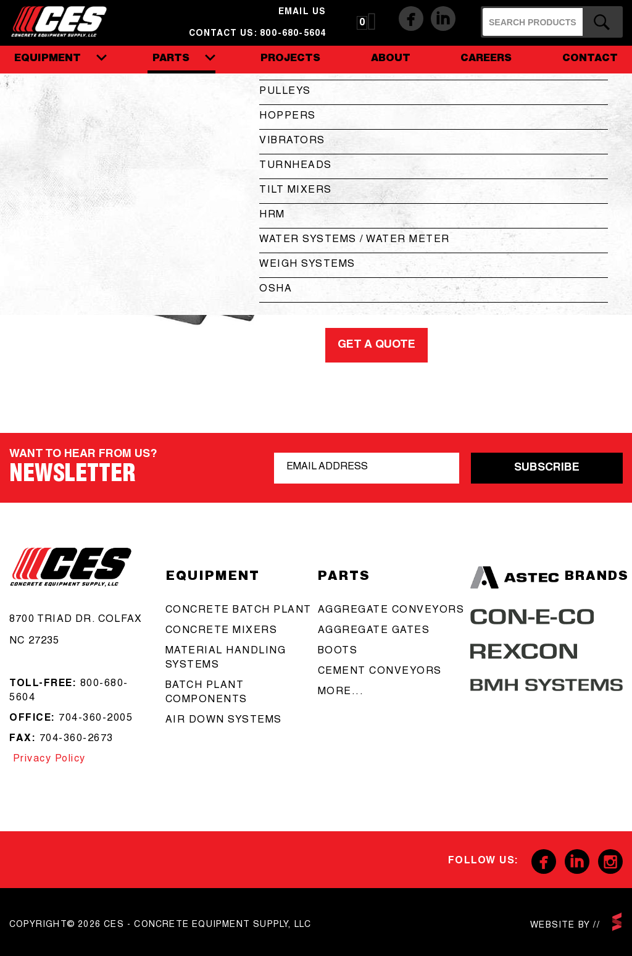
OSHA (275, 290)
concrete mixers (221, 631)
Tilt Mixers (295, 191)
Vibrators (292, 141)
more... (341, 692)
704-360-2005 (96, 719)
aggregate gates (374, 631)
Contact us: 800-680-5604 (257, 34)
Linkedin (443, 18)
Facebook (411, 18)
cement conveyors (380, 672)
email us (302, 12)
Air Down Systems (223, 721)
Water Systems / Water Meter (354, 240)
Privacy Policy (47, 760)
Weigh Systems (307, 265)
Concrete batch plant (238, 611)
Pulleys (285, 92)
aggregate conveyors (391, 611)
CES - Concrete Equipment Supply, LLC (67, 21)
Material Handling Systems (225, 659)
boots (338, 651)
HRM (272, 215)
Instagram (610, 861)
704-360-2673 (77, 739)
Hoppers (287, 117)
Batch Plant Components (206, 693)
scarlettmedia (617, 921)
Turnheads (295, 166)
